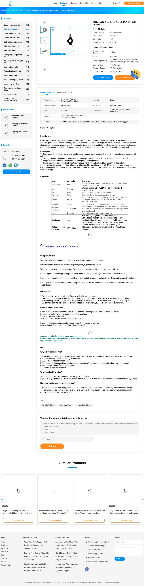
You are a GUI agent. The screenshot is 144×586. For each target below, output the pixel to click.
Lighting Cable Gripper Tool (20, 133)
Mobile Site (5, 562)
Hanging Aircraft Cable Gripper (20, 125)
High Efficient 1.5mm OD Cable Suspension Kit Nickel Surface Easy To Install (66, 556)
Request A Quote (134, 3)
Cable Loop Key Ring (16, 84)
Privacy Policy (6, 565)
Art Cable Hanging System (16, 79)
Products (4, 545)
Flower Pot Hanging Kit (16, 71)
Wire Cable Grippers (16, 29)
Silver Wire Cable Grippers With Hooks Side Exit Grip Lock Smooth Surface (35, 545)
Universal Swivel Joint (16, 38)
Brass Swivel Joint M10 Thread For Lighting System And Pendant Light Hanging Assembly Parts (54, 513)
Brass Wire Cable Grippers (18, 117)
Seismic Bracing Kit (16, 67)
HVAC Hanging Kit (16, 75)
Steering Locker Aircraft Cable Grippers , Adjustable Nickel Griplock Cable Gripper (35, 567)
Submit (52, 446)
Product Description (64, 92)
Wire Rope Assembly (16, 46)
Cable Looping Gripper (16, 33)
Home (3, 542)
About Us (4, 552)
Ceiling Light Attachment (16, 42)
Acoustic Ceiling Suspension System (16, 99)
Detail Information (47, 92)
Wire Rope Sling (16, 50)
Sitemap (4, 558)
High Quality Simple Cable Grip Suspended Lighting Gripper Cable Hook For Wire (17, 513)
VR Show (4, 548)
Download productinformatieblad (62, 246)
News (3, 555)
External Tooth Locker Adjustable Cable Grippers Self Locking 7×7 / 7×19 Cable (36, 556)
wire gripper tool (65, 405)
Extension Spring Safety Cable (16, 89)
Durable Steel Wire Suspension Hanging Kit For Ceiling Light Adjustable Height (66, 567)
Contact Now (16, 172)
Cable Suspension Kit (16, 25)
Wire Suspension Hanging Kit (16, 62)
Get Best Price (103, 77)
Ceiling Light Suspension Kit (16, 56)
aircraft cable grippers (84, 405)
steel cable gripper (48, 405)
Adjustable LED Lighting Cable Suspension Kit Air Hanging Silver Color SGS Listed (66, 545)
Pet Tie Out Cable (16, 94)
